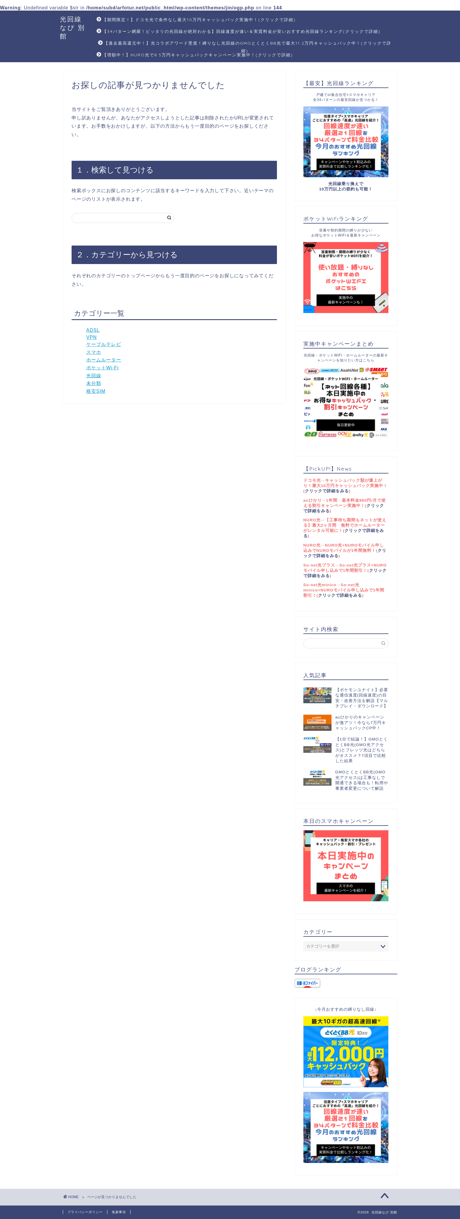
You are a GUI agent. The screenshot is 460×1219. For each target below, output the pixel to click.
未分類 (93, 383)
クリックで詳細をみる (327, 491)
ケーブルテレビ (103, 344)
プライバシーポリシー (85, 1212)
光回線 (93, 375)
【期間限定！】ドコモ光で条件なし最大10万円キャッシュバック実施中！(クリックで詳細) (196, 20)
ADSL (93, 330)
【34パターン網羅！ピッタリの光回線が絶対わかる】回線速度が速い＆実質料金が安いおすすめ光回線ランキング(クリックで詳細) (238, 31)
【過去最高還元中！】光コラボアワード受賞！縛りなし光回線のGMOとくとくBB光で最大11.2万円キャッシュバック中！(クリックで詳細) (244, 45)
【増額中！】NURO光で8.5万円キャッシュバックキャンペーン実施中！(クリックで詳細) (195, 55)
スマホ (93, 352)
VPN (91, 337)
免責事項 (119, 1212)
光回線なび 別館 (72, 27)
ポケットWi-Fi (102, 367)
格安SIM (95, 391)
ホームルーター (103, 359)
